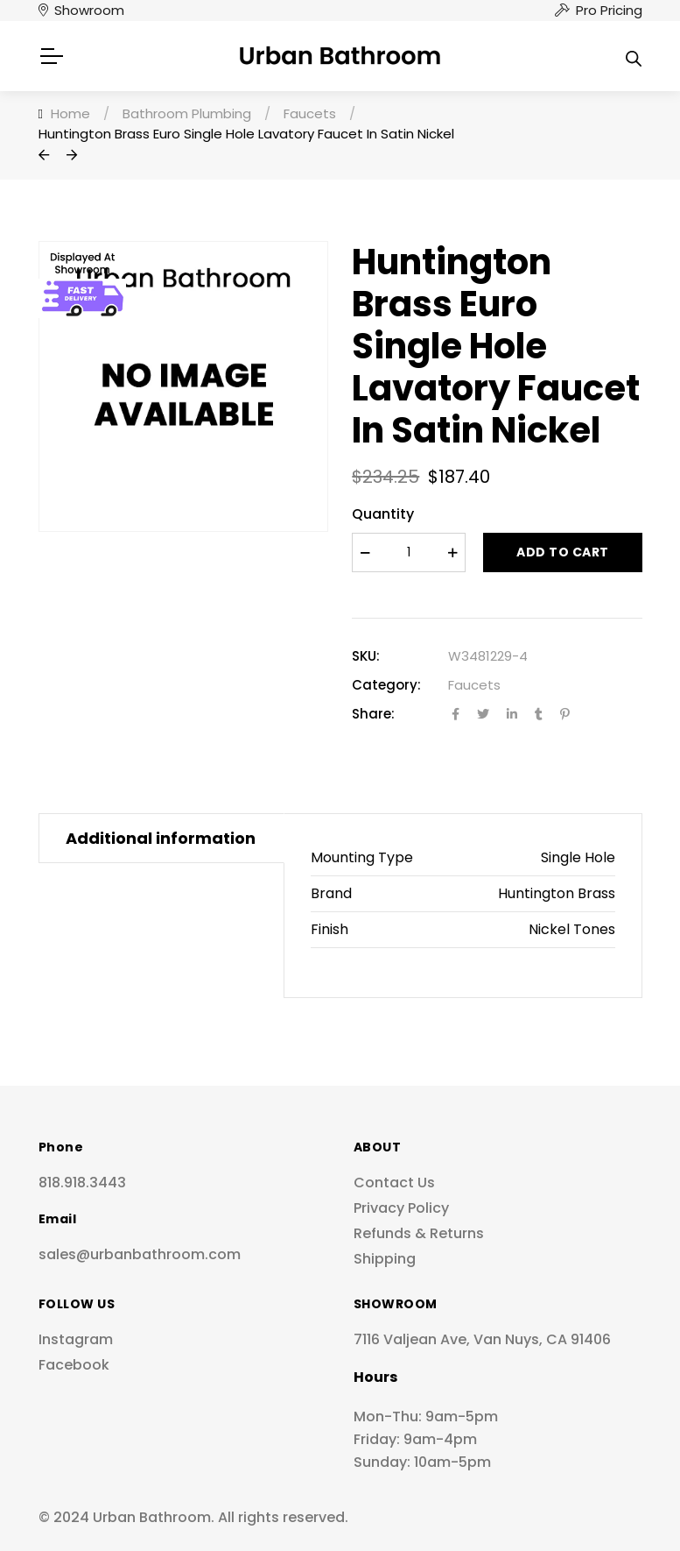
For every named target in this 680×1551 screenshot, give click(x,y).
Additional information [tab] (161, 838)
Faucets (474, 685)
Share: (373, 714)
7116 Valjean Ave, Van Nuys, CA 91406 (482, 1339)
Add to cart (562, 552)
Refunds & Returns (419, 1233)
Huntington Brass (556, 893)
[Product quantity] (409, 552)
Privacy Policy (401, 1208)
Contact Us (394, 1182)
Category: (386, 685)
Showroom (89, 10)
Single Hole (578, 857)
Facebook (74, 1365)
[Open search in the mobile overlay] (633, 56)
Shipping (385, 1259)
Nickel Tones (572, 929)
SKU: (366, 656)
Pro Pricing (609, 10)
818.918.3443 (82, 1182)
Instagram (76, 1339)
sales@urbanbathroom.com (140, 1254)
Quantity (383, 514)
